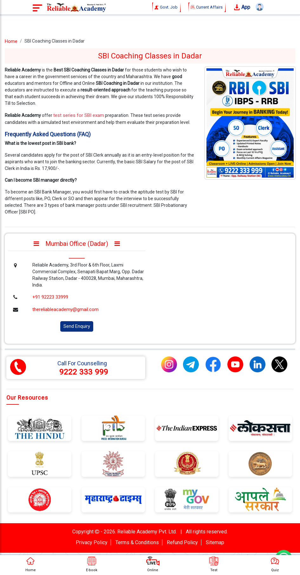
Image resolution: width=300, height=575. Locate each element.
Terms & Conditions (137, 542)
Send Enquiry (76, 326)
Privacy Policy (92, 542)
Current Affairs (207, 7)
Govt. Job (166, 7)
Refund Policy (182, 542)
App (242, 7)
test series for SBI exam (78, 115)
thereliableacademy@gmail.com (65, 309)
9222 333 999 (83, 372)
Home (11, 41)
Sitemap (215, 542)
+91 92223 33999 (50, 297)
